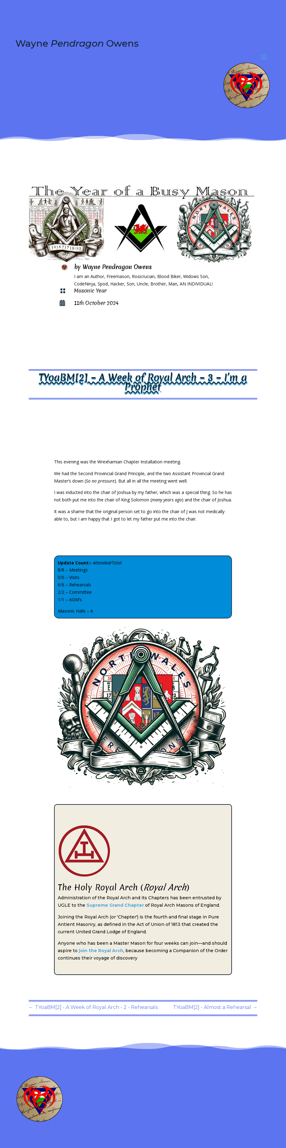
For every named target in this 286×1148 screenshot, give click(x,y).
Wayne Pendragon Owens (117, 267)
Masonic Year (90, 290)
